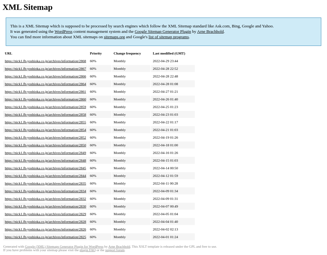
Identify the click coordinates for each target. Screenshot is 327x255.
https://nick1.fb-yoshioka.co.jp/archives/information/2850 (45, 145)
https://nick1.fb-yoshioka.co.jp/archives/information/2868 (45, 61)
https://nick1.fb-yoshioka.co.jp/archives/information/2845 (45, 168)
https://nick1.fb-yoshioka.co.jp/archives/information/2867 (45, 68)
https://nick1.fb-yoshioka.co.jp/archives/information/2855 (45, 122)
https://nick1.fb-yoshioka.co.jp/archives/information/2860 (45, 99)
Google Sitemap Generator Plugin (163, 31)
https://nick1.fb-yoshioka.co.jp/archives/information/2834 (45, 191)
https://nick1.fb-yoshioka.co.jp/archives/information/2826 (45, 229)
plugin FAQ (87, 250)
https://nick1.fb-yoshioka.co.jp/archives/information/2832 (45, 198)
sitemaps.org (114, 36)
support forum (115, 250)
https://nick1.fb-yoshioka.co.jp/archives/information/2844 (45, 176)
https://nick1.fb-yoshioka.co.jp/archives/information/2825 (45, 237)
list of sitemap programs (168, 36)
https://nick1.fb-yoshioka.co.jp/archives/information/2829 (45, 214)
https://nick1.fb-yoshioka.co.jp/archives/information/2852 (45, 137)
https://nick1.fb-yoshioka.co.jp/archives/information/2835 (45, 183)
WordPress (63, 31)
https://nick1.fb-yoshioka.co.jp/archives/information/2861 (45, 91)
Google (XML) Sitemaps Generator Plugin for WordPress (64, 246)
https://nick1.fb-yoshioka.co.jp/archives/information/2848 (45, 160)
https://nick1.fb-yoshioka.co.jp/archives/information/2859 (45, 107)
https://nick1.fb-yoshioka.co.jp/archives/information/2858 (45, 114)
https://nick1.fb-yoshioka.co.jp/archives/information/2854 (45, 130)
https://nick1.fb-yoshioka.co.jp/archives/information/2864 (45, 84)
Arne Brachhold (210, 31)
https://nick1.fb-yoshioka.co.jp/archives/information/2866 (45, 76)
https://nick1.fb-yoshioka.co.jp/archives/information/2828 (45, 221)
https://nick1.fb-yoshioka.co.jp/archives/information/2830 (45, 206)
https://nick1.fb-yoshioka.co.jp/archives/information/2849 (45, 153)
